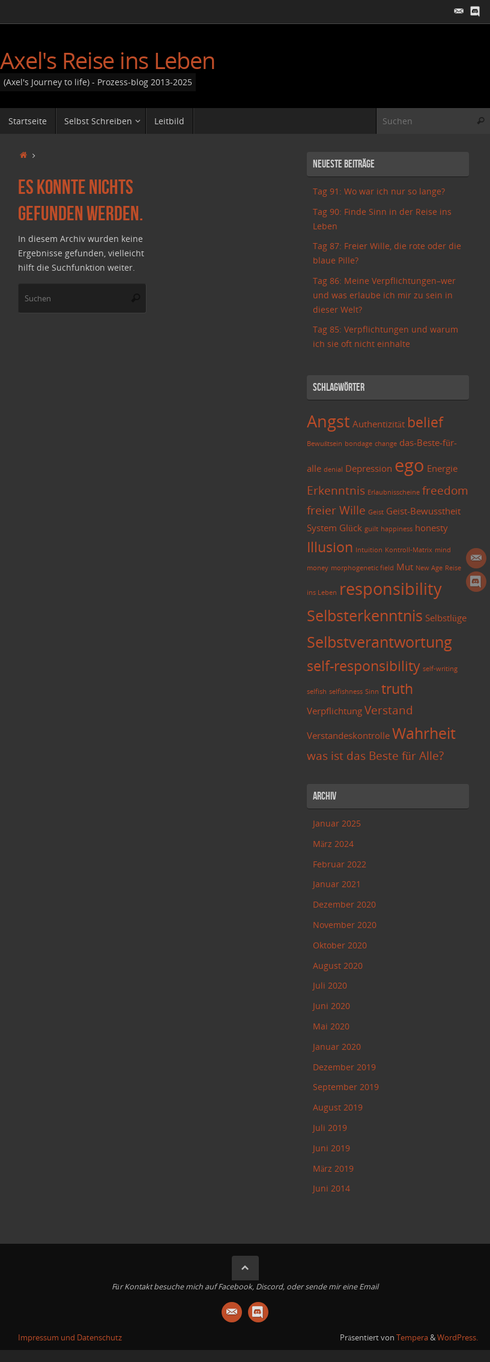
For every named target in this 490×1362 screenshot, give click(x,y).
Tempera (412, 1338)
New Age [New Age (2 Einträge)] (429, 568)
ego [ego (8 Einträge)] (410, 465)
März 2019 (333, 1168)
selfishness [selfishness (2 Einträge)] (346, 691)
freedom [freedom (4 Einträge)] (445, 490)
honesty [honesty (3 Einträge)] (431, 528)
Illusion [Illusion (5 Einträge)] (330, 547)
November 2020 (345, 924)
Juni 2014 (331, 1188)
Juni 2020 (331, 1005)
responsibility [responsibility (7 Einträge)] (390, 588)
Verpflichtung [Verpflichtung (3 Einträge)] (334, 711)
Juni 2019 (331, 1148)
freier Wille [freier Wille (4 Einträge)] (336, 510)
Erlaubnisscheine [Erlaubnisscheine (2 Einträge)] (394, 492)
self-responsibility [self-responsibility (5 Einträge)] (363, 666)
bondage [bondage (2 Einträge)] (358, 443)
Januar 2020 (337, 1046)
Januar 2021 (337, 884)
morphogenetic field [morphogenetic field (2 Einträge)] (362, 568)
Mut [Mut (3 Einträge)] (404, 567)
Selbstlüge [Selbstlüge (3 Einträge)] (446, 618)
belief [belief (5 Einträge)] (425, 422)
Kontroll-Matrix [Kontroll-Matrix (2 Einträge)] (408, 550)
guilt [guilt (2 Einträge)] (371, 529)
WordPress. (457, 1338)
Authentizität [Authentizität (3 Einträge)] (378, 424)
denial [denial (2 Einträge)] (333, 469)
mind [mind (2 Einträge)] (443, 550)
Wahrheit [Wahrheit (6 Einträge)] (424, 733)
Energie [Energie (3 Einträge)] (442, 468)
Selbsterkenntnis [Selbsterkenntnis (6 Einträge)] (365, 615)
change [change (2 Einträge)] (386, 443)
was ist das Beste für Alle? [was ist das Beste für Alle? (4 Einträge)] (375, 755)
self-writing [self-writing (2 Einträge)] (440, 668)
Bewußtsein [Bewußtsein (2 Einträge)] (324, 443)
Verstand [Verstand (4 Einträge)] (388, 710)
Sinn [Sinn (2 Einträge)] (372, 691)
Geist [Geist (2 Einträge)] (376, 512)
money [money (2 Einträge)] (317, 568)
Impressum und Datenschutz (70, 1338)
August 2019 (338, 1107)
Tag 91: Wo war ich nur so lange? (379, 191)
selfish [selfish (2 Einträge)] (317, 691)
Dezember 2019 (344, 1067)
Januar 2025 (337, 823)
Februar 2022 (339, 864)
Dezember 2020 (344, 904)
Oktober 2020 (340, 945)
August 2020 (338, 965)
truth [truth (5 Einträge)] (397, 688)
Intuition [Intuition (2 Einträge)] (369, 550)
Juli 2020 (330, 985)
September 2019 (346, 1086)
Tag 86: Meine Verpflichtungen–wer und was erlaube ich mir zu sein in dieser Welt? (384, 295)
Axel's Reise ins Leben (107, 60)
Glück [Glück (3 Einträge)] (350, 528)
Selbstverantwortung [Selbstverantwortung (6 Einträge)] (379, 641)
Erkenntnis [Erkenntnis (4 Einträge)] (336, 490)
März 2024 (333, 843)
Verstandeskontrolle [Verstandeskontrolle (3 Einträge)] (348, 735)
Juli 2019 (330, 1127)
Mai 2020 (331, 1026)
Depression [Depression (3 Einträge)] (368, 468)
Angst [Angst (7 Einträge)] (328, 421)
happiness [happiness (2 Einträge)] (397, 529)
